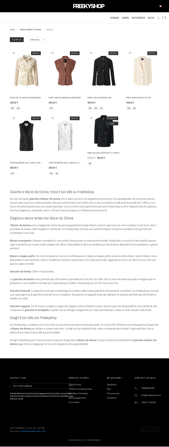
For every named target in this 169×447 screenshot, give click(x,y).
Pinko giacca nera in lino (99, 97)
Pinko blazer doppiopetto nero (103, 152)
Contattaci (112, 398)
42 (51, 108)
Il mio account (113, 393)
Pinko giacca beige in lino (138, 97)
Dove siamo (74, 402)
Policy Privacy (75, 384)
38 (90, 108)
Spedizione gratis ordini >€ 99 (32, 431)
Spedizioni (112, 384)
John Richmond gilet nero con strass (29, 162)
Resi (109, 389)
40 (12, 108)
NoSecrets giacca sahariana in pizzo (28, 97)
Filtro (16, 40)
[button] (14, 53)
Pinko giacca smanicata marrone (65, 97)
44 (18, 108)
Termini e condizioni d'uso (80, 389)
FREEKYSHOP (88, 6)
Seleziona (34, 40)
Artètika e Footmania (78, 393)
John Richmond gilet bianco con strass (69, 162)
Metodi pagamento (77, 398)
